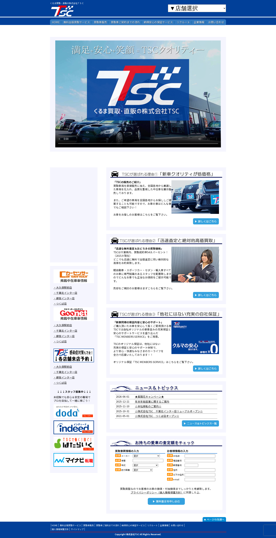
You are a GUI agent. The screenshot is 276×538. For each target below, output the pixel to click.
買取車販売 (100, 22)
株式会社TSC (73, 10)
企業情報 (199, 22)
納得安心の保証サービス (158, 22)
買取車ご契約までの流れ (125, 22)
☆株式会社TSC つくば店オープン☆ (157, 416)
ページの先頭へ (214, 519)
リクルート (183, 22)
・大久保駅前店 (63, 287)
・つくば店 (60, 303)
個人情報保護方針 (60, 529)
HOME (56, 22)
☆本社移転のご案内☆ (148, 406)
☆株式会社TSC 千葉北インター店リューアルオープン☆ (169, 411)
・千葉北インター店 (65, 293)
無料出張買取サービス (77, 22)
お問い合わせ (216, 22)
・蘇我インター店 (64, 298)
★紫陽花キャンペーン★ (149, 396)
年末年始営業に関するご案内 (152, 401)
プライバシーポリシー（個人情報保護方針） (157, 492)
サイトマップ (77, 529)
